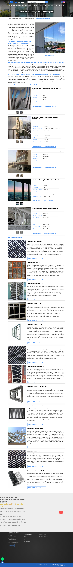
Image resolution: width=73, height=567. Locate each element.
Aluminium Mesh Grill (33, 451)
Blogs (56, 5)
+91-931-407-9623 (54, 2)
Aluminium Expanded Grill (35, 347)
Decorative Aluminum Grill (35, 406)
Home (10, 5)
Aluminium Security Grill (34, 324)
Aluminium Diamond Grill (35, 283)
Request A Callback (50, 106)
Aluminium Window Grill (34, 241)
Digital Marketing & (60, 564)
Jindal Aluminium (49, 5)
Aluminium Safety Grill (34, 303)
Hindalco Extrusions (38, 5)
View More (42, 258)
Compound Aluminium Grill (35, 428)
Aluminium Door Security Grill (36, 366)
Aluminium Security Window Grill (37, 386)
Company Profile (17, 5)
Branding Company (60, 565)
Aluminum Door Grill (33, 262)
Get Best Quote (37, 106)
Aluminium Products (27, 5)
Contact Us (61, 5)
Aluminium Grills (29, 18)
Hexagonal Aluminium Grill (35, 471)
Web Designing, (52, 564)
